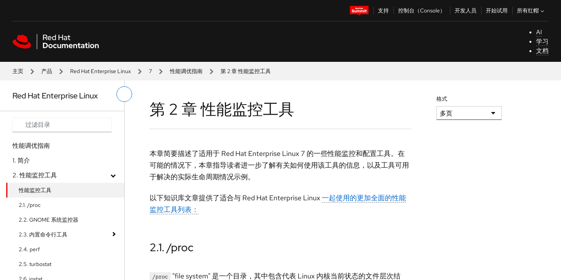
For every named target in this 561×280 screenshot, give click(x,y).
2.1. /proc (30, 204)
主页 (17, 71)
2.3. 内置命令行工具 (43, 234)
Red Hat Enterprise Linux (100, 71)
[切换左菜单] (124, 94)
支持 (383, 10)
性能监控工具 (35, 190)
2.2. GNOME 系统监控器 (48, 219)
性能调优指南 (186, 71)
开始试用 (497, 10)
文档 (542, 51)
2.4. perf (29, 249)
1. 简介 (21, 160)
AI (539, 32)
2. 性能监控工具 (34, 175)
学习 (542, 41)
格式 (441, 98)
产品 (46, 71)
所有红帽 (531, 10)
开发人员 (465, 10)
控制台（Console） (421, 10)
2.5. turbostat (35, 264)
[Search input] (62, 124)
